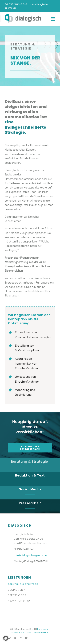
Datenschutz (18, 632)
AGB (29, 632)
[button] (6, 638)
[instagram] (26, 638)
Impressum (43, 629)
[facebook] (21, 638)
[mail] (15, 638)
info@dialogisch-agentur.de (30, 555)
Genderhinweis (40, 632)
